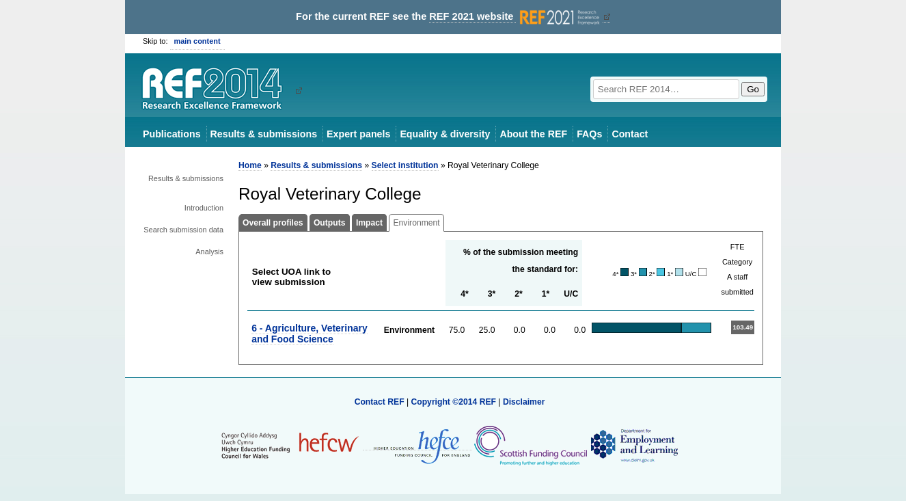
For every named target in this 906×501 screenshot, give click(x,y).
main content (197, 41)
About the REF (533, 133)
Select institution (405, 165)
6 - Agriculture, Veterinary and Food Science (309, 333)
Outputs (330, 223)
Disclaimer (524, 402)
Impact (369, 223)
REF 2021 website (515, 17)
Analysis (209, 251)
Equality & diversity (445, 133)
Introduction (203, 208)
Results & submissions (263, 133)
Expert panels (358, 133)
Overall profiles (273, 223)
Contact (630, 133)
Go (753, 89)
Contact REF (379, 402)
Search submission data (183, 230)
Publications (172, 133)
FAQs (589, 133)
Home (250, 165)
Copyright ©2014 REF (454, 402)
